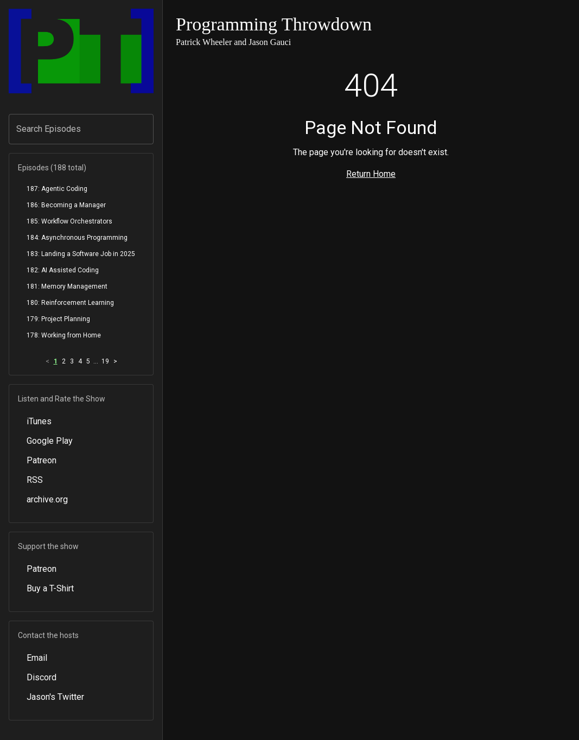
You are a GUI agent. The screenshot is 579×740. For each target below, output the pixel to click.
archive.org (47, 499)
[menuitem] (81, 189)
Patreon (41, 460)
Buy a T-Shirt (50, 588)
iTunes (39, 421)
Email (37, 658)
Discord (41, 677)
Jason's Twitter (55, 697)
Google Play (50, 441)
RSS (35, 480)
